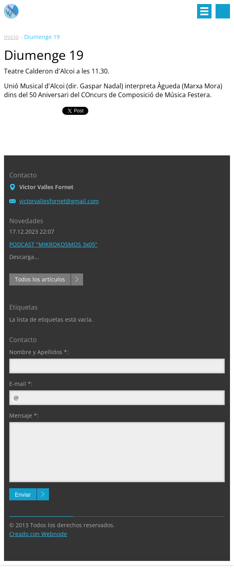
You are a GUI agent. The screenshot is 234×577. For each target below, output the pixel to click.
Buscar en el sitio (223, 11)
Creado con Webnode (38, 534)
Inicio (11, 37)
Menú (204, 11)
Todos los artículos (40, 279)
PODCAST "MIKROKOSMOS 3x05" (53, 244)
